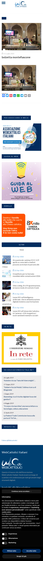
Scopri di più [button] (21, 556)
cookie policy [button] (6, 512)
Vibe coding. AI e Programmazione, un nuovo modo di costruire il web (26, 286)
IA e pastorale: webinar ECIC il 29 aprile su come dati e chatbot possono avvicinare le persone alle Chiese (20, 263)
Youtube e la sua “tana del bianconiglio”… (20, 380)
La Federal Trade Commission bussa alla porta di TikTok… (19, 416)
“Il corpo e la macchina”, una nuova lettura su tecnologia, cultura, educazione (21, 407)
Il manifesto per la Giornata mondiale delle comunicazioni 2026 (26, 275)
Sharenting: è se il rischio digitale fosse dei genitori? (20, 398)
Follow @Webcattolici (9, 440)
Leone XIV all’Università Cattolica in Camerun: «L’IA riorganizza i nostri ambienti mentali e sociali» (26, 313)
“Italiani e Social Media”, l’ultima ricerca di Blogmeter (20, 388)
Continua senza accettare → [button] (21, 491)
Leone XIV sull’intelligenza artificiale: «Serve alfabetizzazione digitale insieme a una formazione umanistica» (21, 300)
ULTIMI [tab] (21, 245)
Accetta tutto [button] (31, 551)
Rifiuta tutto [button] (11, 551)
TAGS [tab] (21, 250)
